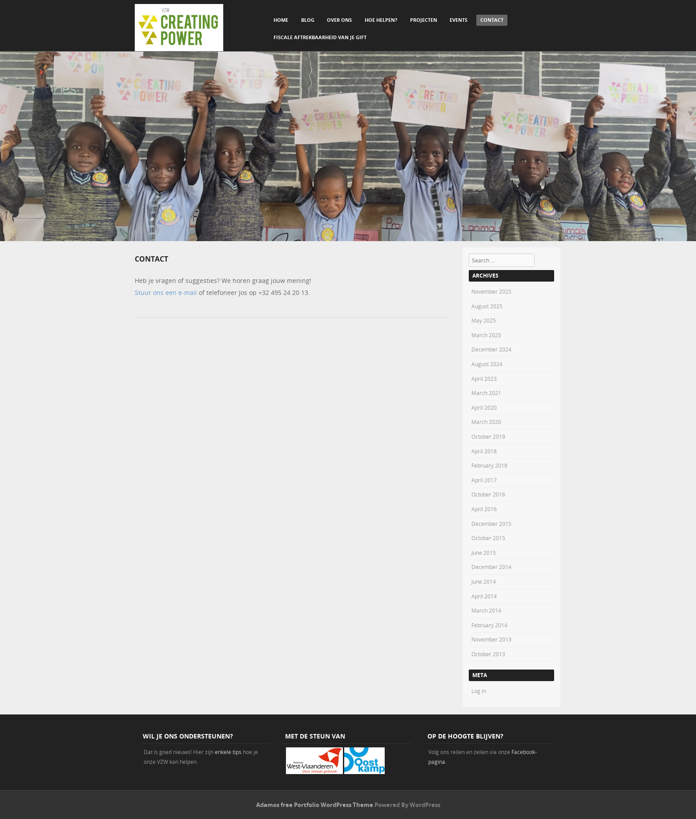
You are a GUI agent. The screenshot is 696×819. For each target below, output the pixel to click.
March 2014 (486, 610)
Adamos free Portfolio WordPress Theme (314, 805)
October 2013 (488, 654)
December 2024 (491, 349)
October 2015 (488, 537)
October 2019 (488, 436)
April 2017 (484, 480)
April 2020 (484, 407)
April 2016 (484, 508)
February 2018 (489, 465)
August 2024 (487, 363)
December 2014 (491, 566)
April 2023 (484, 378)
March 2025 (486, 335)
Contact (491, 19)
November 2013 (491, 639)
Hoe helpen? (381, 19)
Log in (478, 690)
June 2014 (483, 581)
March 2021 (486, 392)
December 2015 (491, 523)
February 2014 (489, 625)
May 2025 (483, 320)
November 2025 (491, 291)
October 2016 (488, 494)
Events (458, 19)
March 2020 (486, 421)
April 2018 (484, 451)
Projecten (423, 19)
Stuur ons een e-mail (166, 292)
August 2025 (487, 306)
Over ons (339, 19)
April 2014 (484, 596)
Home (281, 19)
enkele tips (228, 751)
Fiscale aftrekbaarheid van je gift (320, 37)
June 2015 (483, 552)
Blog (307, 19)
